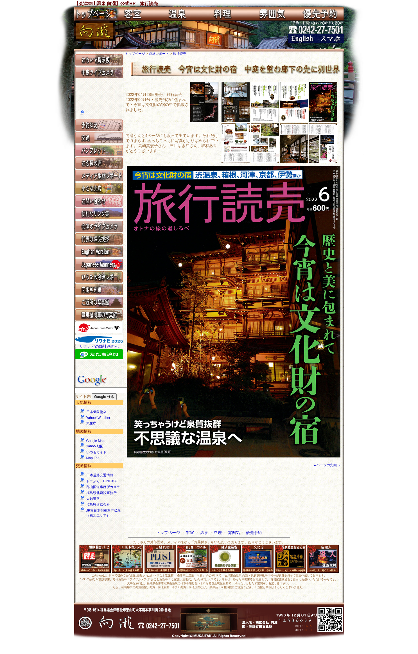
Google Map (95, 441)
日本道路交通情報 (99, 475)
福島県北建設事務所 (101, 493)
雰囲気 (234, 532)
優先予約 (254, 532)
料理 (218, 532)
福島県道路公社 (98, 505)
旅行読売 (179, 54)
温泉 (204, 532)
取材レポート (159, 54)
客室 (190, 532)
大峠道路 (93, 499)
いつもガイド (96, 452)
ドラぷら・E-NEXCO (102, 481)
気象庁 (91, 423)
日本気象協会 (96, 412)
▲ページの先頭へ (326, 465)
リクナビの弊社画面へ (99, 346)
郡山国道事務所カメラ (103, 487)
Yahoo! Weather (98, 418)
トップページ (135, 54)
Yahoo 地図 (94, 446)
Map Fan (93, 458)
